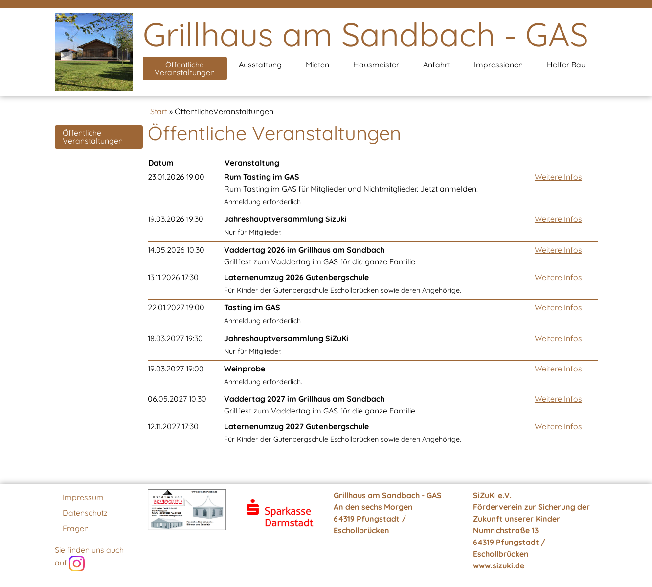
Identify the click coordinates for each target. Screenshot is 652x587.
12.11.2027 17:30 (173, 426)
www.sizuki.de (498, 565)
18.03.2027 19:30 (175, 338)
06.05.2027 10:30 (177, 399)
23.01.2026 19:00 (176, 177)
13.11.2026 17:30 (173, 277)
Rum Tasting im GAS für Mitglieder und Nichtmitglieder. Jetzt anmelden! (351, 189)
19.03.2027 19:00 (176, 368)
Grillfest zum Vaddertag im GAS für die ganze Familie (319, 255)
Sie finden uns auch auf (89, 558)
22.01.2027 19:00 (176, 307)
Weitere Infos (558, 177)
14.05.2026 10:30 (176, 250)
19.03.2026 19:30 (175, 219)
